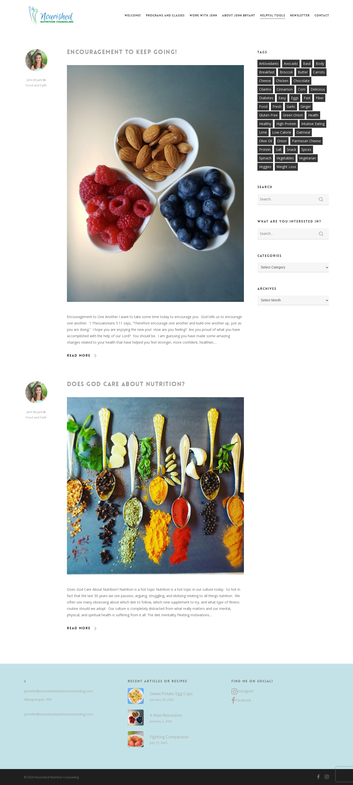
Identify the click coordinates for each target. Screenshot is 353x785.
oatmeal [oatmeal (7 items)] (303, 132)
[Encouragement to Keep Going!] (155, 310)
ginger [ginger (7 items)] (306, 106)
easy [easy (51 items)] (282, 98)
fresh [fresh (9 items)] (277, 106)
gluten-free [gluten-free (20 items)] (268, 115)
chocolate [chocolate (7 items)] (301, 80)
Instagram (242, 691)
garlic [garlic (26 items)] (291, 106)
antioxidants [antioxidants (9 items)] (269, 63)
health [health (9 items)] (313, 115)
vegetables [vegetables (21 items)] (285, 158)
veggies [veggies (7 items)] (265, 166)
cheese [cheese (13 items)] (265, 80)
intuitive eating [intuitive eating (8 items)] (313, 123)
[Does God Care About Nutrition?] (155, 583)
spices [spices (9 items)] (306, 149)
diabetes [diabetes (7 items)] (266, 98)
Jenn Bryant (34, 80)
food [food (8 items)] (263, 106)
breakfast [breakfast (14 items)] (267, 72)
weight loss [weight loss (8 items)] (286, 166)
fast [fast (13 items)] (307, 98)
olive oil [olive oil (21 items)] (265, 141)
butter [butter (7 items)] (303, 72)
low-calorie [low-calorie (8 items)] (281, 132)
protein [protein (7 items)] (265, 149)
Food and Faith (36, 85)
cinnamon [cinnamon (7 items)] (285, 89)
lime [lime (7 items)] (263, 132)
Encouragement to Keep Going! (122, 52)
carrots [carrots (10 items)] (319, 72)
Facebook (241, 700)
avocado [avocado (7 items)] (291, 63)
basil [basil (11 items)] (307, 63)
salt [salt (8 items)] (279, 149)
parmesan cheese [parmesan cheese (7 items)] (306, 141)
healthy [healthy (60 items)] (265, 123)
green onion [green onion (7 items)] (293, 115)
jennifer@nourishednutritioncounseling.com (58, 691)
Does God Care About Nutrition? (126, 384)
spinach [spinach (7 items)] (265, 158)
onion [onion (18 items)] (282, 141)
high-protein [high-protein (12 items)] (286, 123)
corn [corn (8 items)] (301, 89)
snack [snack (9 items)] (291, 149)
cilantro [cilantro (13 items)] (265, 89)
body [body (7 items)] (320, 63)
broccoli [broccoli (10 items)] (286, 72)
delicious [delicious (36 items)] (318, 89)
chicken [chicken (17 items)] (282, 80)
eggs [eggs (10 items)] (295, 98)
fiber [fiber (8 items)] (320, 98)
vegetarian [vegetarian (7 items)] (307, 158)
